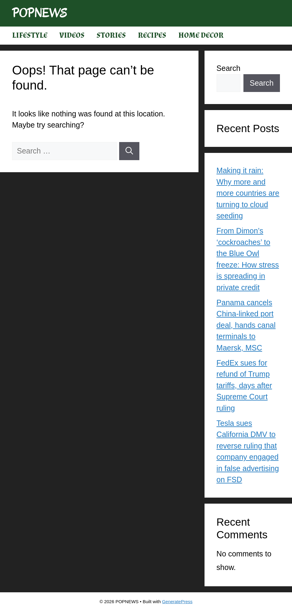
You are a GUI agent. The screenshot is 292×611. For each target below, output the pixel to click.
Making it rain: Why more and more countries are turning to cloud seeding (248, 193)
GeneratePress (177, 601)
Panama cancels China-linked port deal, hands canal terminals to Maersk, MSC (246, 325)
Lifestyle (29, 35)
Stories (111, 35)
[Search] (129, 151)
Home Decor (201, 35)
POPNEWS (39, 13)
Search (228, 68)
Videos (71, 35)
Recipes (152, 35)
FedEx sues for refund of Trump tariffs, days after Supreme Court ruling (244, 385)
